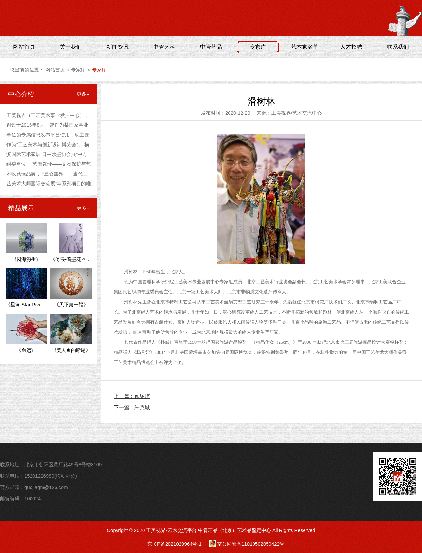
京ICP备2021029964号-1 (174, 544)
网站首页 (24, 47)
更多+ (83, 94)
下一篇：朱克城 (132, 407)
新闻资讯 (117, 47)
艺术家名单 (304, 47)
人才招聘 (351, 47)
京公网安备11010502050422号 (250, 544)
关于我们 (71, 47)
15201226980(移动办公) (50, 476)
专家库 (258, 47)
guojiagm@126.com (46, 487)
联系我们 (398, 47)
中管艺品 (211, 47)
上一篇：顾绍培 (132, 396)
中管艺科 (164, 47)
